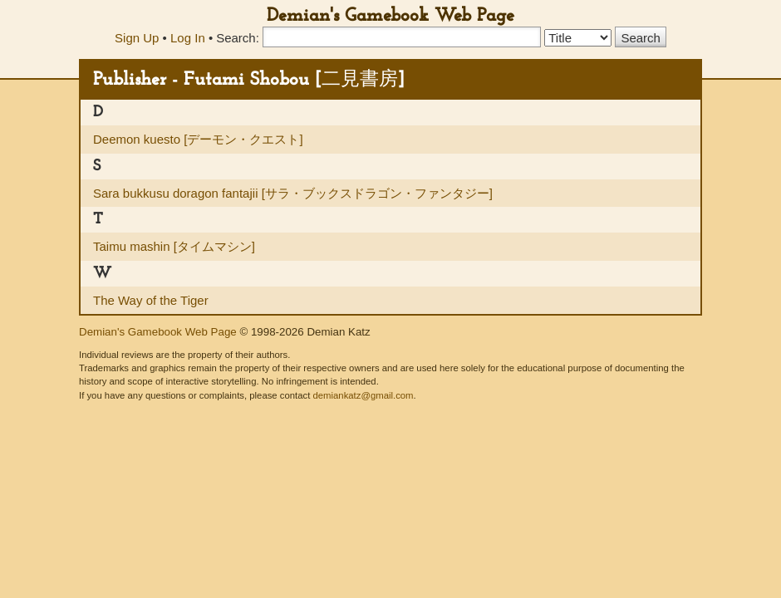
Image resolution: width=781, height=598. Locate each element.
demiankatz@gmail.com (362, 395)
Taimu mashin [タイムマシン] (174, 246)
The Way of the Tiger (151, 300)
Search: (237, 38)
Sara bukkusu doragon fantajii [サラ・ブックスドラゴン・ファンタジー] (293, 193)
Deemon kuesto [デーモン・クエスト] (198, 139)
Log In (187, 38)
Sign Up (137, 38)
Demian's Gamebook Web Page (390, 16)
